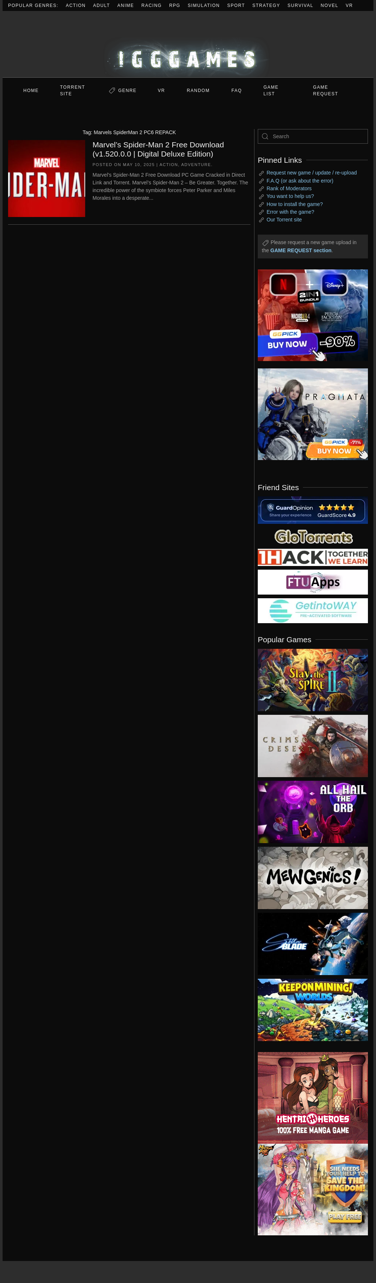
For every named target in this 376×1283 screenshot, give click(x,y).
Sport (236, 5)
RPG (175, 5)
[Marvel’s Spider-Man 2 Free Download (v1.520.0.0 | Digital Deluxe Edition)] (46, 178)
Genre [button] (127, 90)
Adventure (196, 164)
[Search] (313, 136)
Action (76, 5)
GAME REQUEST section (300, 250)
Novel (329, 5)
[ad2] (307, 1098)
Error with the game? (290, 212)
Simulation (204, 5)
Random (198, 90)
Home (31, 90)
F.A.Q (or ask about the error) (300, 181)
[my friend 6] (313, 582)
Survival (300, 5)
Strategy (266, 5)
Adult (101, 5)
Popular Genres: (33, 5)
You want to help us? (290, 196)
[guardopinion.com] (313, 509)
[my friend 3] (313, 557)
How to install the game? (295, 204)
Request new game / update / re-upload (312, 173)
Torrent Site (72, 90)
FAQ (236, 90)
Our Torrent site (284, 220)
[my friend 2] (313, 536)
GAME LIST (271, 90)
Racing (151, 5)
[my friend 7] (313, 610)
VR (349, 5)
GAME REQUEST (326, 90)
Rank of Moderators (289, 188)
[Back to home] (188, 44)
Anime (126, 5)
